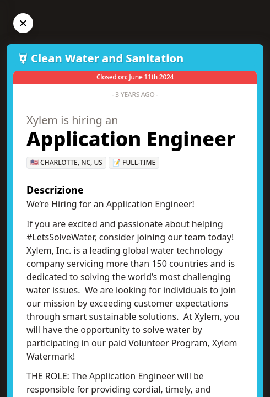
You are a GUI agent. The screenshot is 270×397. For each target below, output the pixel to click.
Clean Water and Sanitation (107, 58)
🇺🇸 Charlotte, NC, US (66, 162)
